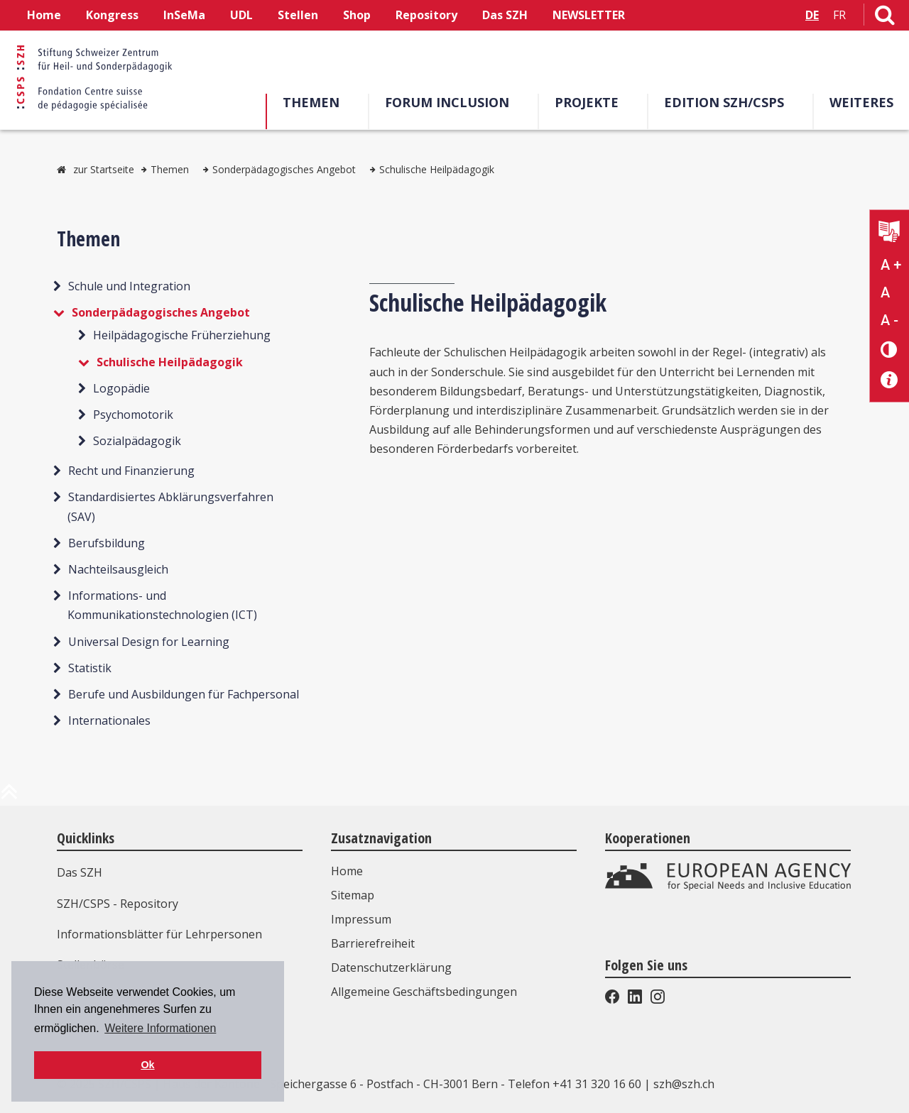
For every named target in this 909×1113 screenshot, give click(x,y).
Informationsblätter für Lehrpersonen (159, 934)
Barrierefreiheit (373, 943)
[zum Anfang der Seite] (9, 797)
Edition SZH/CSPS (724, 102)
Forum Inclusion (447, 102)
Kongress (112, 15)
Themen (311, 102)
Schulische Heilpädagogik (436, 169)
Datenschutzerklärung (391, 967)
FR (839, 15)
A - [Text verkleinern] (889, 320)
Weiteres (861, 102)
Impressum (361, 919)
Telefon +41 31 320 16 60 (574, 1084)
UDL (241, 15)
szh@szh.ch (683, 1084)
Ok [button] (147, 1064)
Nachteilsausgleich (118, 569)
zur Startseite (103, 169)
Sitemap (352, 895)
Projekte (587, 102)
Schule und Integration (129, 286)
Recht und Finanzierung (131, 470)
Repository (426, 15)
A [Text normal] (885, 292)
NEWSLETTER (589, 15)
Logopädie (121, 388)
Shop (357, 15)
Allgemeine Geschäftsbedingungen (424, 991)
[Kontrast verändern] (889, 349)
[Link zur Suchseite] (885, 18)
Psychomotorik (133, 414)
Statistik (89, 668)
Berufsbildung (106, 543)
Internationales (109, 720)
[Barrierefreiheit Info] (889, 380)
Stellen (298, 15)
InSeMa (184, 15)
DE (812, 15)
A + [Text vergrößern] (891, 264)
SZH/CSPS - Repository (117, 903)
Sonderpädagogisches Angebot (284, 169)
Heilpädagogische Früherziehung (182, 335)
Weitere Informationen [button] (160, 1028)
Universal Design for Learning (148, 641)
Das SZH (505, 15)
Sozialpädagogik (137, 441)
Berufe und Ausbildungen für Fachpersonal (183, 694)
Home (44, 15)
